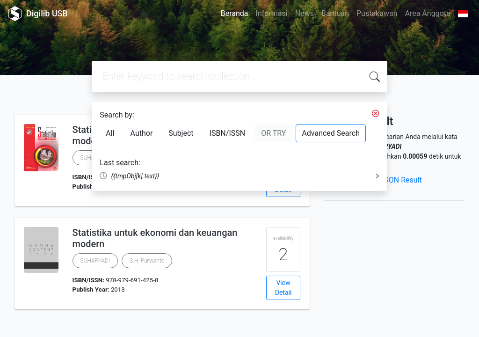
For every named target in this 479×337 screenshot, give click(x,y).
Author (142, 133)
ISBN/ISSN (228, 133)
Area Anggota (427, 13)
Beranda (234, 13)
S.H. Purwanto (147, 260)
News (304, 13)
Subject (180, 133)
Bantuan (335, 13)
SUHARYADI (95, 260)
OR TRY (273, 133)
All (110, 133)
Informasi (272, 13)
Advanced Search (331, 133)
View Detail (283, 287)
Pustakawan (376, 13)
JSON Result (400, 180)
